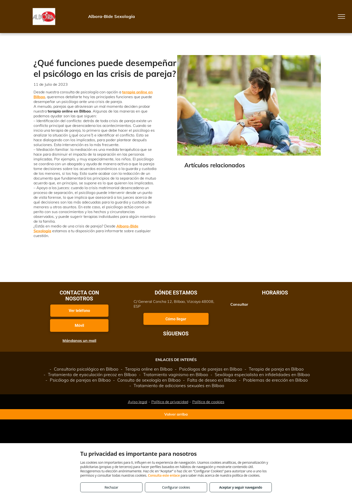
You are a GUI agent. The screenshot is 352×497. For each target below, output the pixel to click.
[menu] (341, 16)
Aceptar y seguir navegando (240, 487)
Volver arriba (176, 414)
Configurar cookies (176, 487)
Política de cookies (208, 401)
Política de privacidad (169, 401)
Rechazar (111, 487)
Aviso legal (137, 401)
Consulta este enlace (164, 475)
